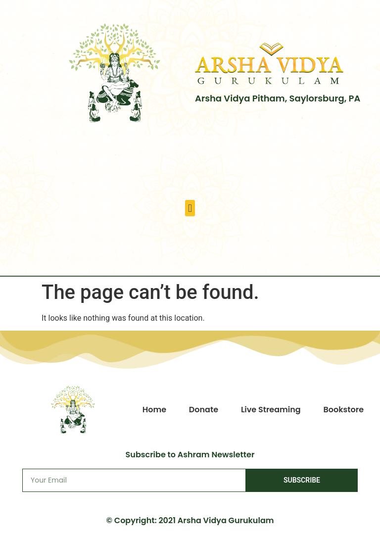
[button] (189, 208)
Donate (203, 409)
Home (154, 409)
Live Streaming (271, 409)
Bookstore (344, 409)
